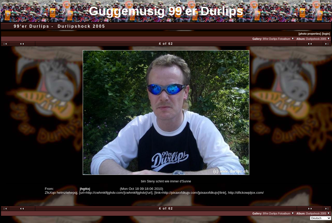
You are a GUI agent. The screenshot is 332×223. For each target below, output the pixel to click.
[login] (326, 33)
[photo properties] (310, 33)
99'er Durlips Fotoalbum (278, 39)
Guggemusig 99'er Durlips (166, 11)
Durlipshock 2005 (318, 39)
